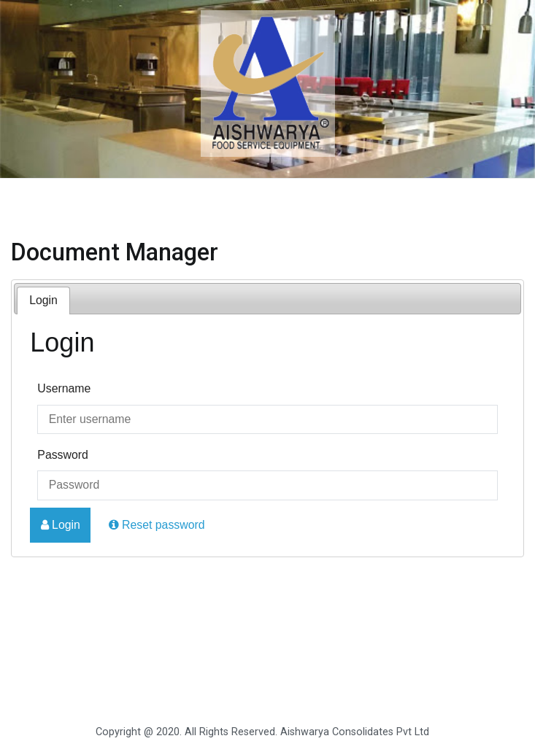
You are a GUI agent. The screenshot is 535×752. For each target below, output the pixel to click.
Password (62, 455)
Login (43, 300)
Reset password (157, 525)
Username (64, 388)
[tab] (43, 300)
